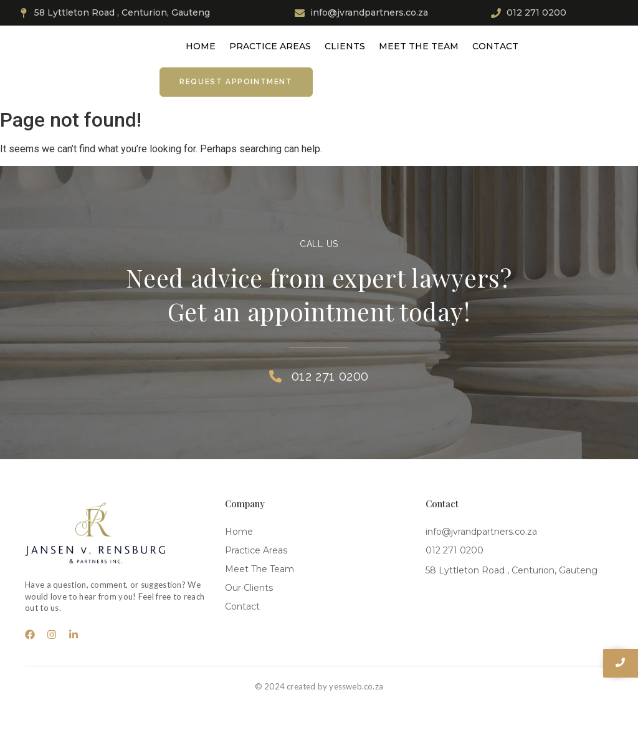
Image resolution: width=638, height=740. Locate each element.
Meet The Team (419, 46)
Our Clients (249, 587)
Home (201, 46)
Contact (495, 46)
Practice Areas (270, 46)
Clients (345, 46)
